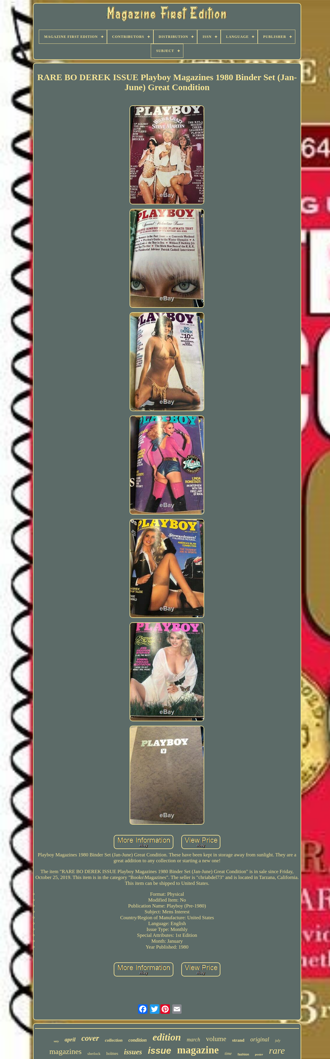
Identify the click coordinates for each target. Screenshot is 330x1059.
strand (238, 1040)
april (70, 1039)
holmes (112, 1053)
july (277, 1040)
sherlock (94, 1053)
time (228, 1053)
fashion (243, 1054)
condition (137, 1040)
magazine (198, 1050)
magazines (65, 1051)
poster (259, 1054)
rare (277, 1050)
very (56, 1041)
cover (90, 1038)
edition (167, 1037)
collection (114, 1040)
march (193, 1040)
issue (159, 1050)
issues (133, 1052)
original (259, 1039)
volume (216, 1039)
